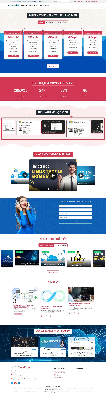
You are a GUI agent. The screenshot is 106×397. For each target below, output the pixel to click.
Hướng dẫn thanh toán (59, 372)
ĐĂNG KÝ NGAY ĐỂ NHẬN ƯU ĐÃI (75, 222)
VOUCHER (49, 22)
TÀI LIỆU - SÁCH (61, 22)
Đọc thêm (18, 314)
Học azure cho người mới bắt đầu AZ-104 (81, 183)
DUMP (41, 22)
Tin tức (53, 282)
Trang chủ (24, 5)
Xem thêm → (53, 66)
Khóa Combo (61, 245)
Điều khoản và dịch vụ (59, 371)
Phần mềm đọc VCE (58, 377)
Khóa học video (46, 245)
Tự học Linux (53, 189)
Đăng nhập (94, 1)
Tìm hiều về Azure (25, 183)
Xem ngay (13, 56)
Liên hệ (55, 374)
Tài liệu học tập (44, 5)
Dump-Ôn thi (33, 5)
